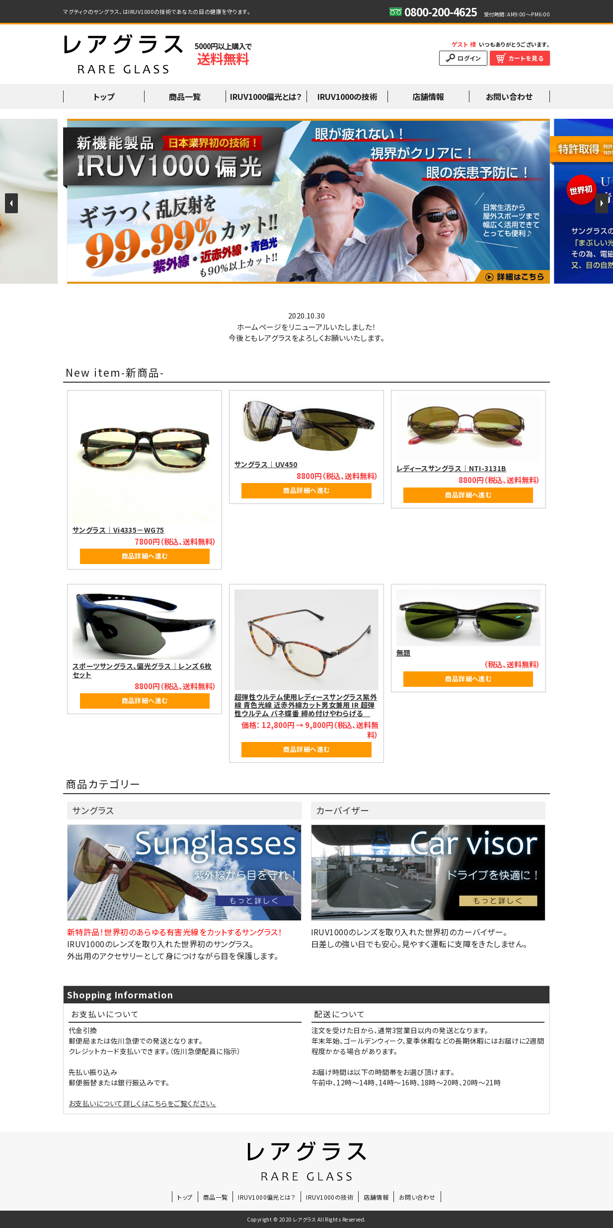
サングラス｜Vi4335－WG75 (118, 530)
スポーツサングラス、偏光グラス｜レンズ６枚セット (142, 670)
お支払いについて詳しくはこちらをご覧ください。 (142, 1103)
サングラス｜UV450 (266, 464)
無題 (403, 652)
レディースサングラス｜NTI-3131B (451, 468)
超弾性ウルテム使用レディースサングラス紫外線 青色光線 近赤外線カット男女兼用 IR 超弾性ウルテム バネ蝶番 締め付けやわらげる (305, 705)
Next (601, 203)
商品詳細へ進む (145, 556)
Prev (11, 203)
